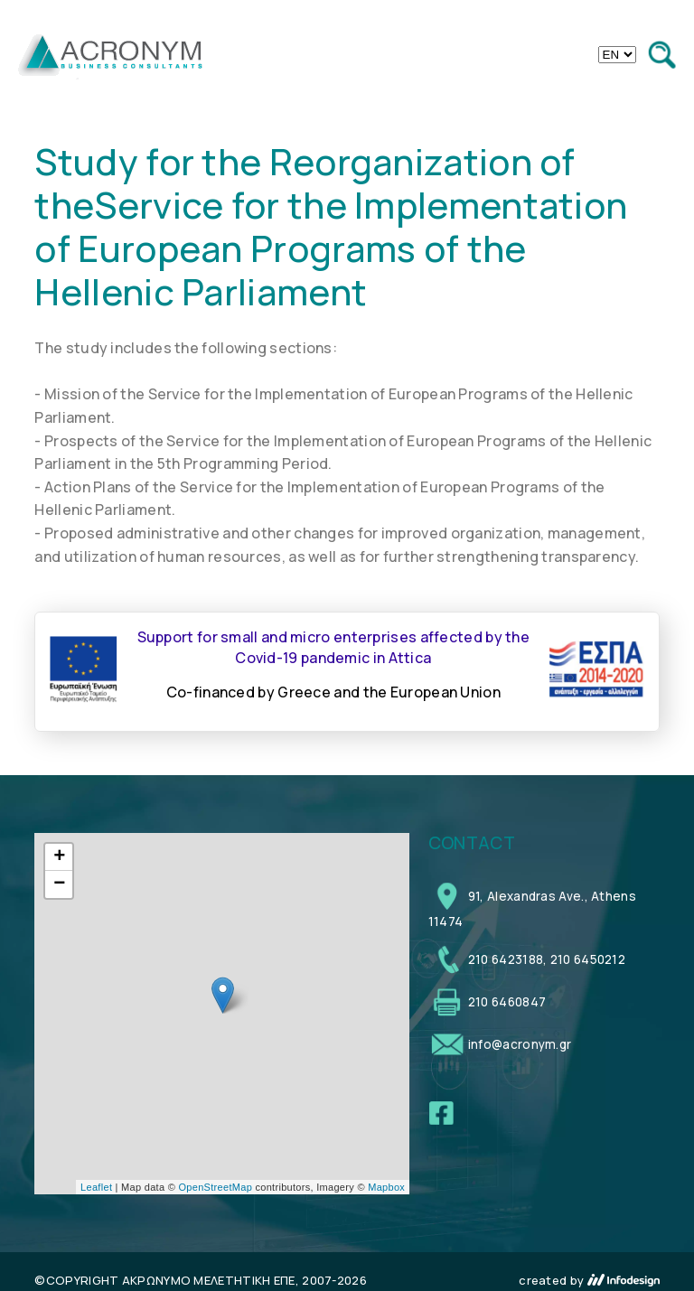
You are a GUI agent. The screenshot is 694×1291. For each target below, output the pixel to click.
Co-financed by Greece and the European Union (333, 692)
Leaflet (96, 1187)
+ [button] (59, 857)
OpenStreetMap (216, 1187)
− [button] (59, 884)
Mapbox (386, 1187)
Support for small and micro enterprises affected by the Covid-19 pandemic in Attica (333, 647)
